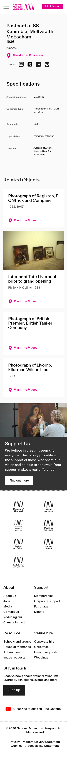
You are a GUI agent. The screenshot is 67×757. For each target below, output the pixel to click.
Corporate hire (44, 641)
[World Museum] (49, 506)
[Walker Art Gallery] (18, 543)
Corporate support (47, 601)
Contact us (11, 612)
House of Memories (17, 647)
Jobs (6, 601)
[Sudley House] (49, 543)
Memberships (43, 596)
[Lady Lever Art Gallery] (18, 562)
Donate (39, 612)
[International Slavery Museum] (18, 525)
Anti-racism (11, 652)
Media (7, 606)
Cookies (17, 745)
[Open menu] (6, 7)
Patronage (41, 606)
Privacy (15, 742)
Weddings (41, 657)
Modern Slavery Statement (41, 742)
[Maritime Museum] (49, 525)
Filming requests (46, 652)
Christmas (41, 647)
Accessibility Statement (42, 745)
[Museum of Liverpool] (18, 506)
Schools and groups (17, 641)
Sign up (14, 690)
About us (9, 596)
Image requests (14, 657)
